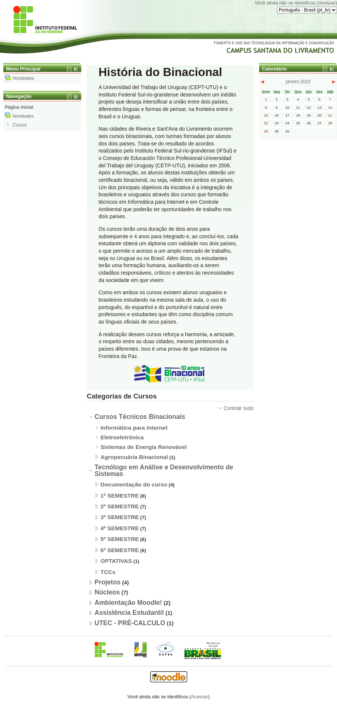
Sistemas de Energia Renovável (143, 447)
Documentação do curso (133, 484)
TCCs (107, 572)
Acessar (327, 3)
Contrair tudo (239, 408)
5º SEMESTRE (119, 539)
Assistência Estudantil (129, 612)
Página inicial (19, 107)
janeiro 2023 (298, 81)
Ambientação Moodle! (128, 602)
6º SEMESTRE (119, 550)
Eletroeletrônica (122, 437)
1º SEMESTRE (119, 495)
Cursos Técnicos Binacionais (140, 416)
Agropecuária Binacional (134, 457)
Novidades (19, 78)
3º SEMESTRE (119, 517)
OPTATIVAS (116, 561)
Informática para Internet (134, 427)
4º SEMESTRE (119, 528)
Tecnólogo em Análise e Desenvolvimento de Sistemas (164, 470)
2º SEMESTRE (119, 506)
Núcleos (107, 592)
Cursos (20, 125)
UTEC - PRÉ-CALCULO (130, 623)
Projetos (107, 582)
